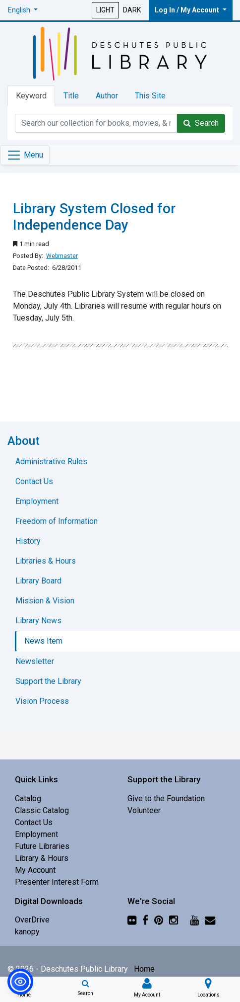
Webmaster (62, 255)
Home (144, 969)
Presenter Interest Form (57, 882)
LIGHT (105, 10)
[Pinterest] (158, 919)
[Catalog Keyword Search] (96, 123)
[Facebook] (145, 919)
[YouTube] (194, 919)
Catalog (28, 798)
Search (201, 123)
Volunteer (144, 810)
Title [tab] (71, 95)
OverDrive (32, 919)
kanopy (27, 931)
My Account (35, 870)
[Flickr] (131, 919)
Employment (36, 834)
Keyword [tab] (31, 95)
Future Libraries (42, 846)
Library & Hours (41, 858)
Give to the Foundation (166, 798)
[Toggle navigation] (25, 155)
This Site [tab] (150, 95)
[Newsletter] (210, 919)
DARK (132, 10)
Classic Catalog (42, 810)
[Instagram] (173, 919)
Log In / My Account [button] (188, 10)
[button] (22, 10)
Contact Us (34, 822)
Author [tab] (107, 95)
